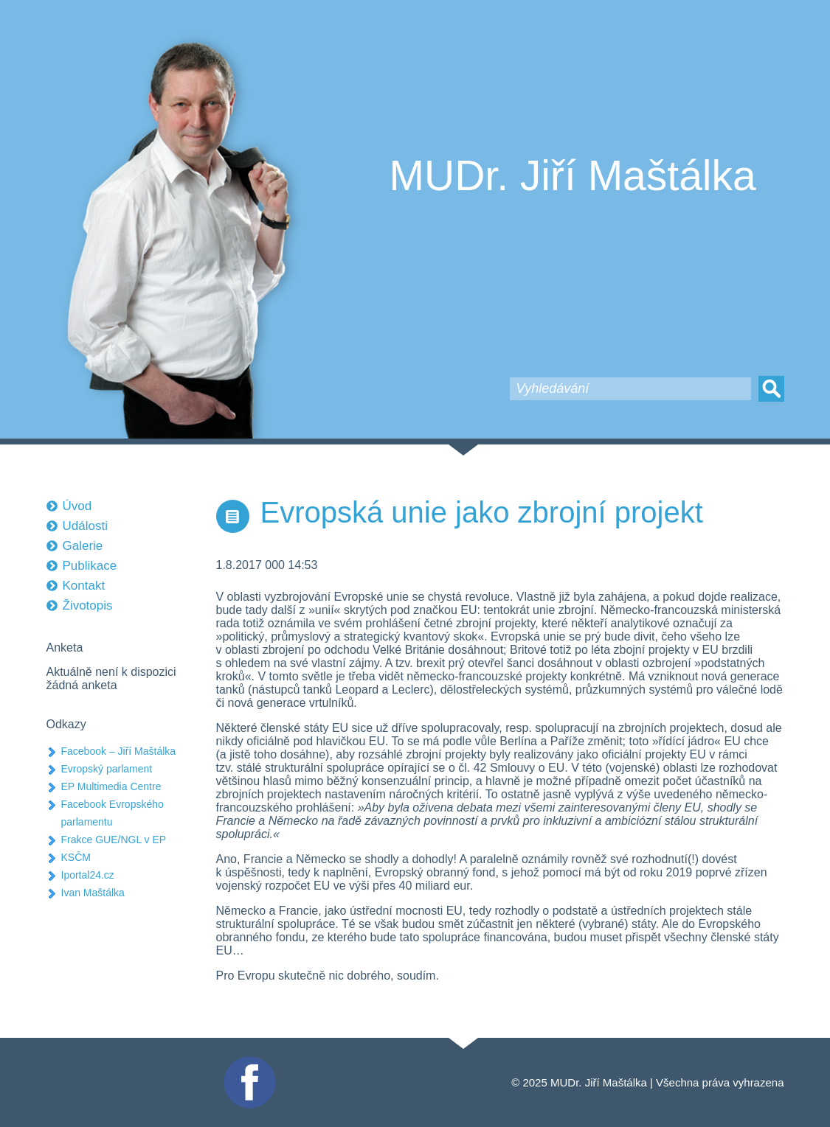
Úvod (77, 506)
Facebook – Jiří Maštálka (118, 751)
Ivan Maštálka (93, 893)
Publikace (90, 566)
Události (85, 526)
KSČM (76, 857)
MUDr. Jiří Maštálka (573, 175)
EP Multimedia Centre (111, 786)
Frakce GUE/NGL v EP (114, 839)
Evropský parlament (107, 769)
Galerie (83, 546)
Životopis (88, 606)
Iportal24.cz (87, 875)
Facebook (248, 1062)
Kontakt (84, 586)
